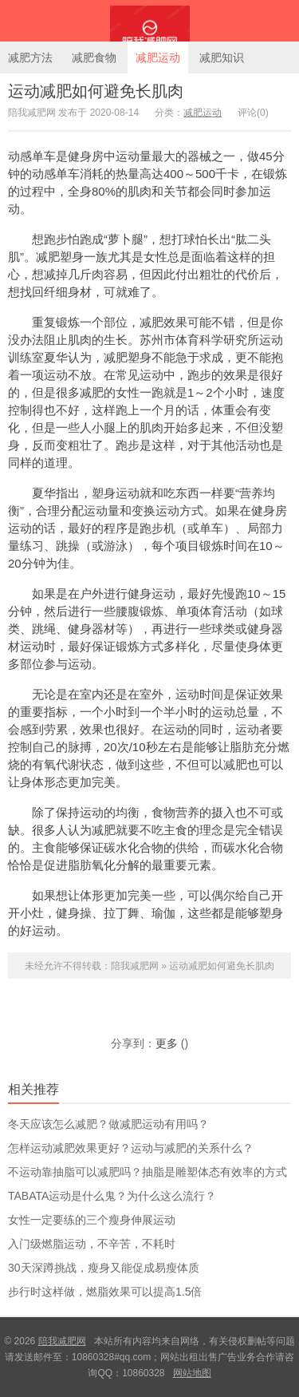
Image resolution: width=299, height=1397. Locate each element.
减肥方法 (30, 57)
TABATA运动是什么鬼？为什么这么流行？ (112, 1195)
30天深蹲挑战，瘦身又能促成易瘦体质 (103, 1267)
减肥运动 (158, 57)
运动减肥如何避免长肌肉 (95, 91)
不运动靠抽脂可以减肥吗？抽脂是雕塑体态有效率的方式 (147, 1171)
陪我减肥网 (149, 21)
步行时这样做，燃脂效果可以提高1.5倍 (105, 1291)
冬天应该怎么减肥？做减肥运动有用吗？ (108, 1124)
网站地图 (192, 1373)
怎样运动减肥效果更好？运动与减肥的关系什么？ (131, 1148)
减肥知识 (221, 57)
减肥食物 (94, 57)
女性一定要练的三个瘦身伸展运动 (91, 1219)
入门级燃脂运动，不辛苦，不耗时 (91, 1243)
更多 (166, 1043)
